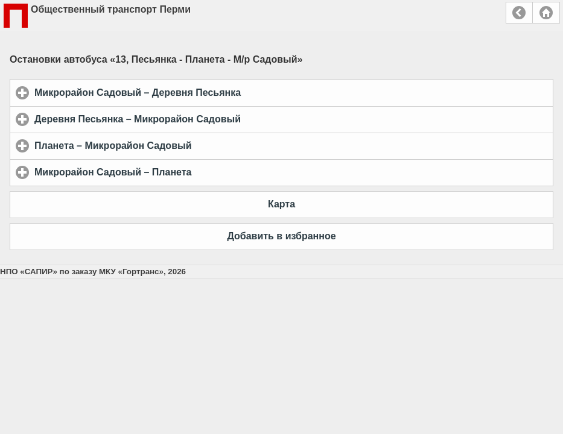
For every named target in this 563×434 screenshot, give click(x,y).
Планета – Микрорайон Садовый (169, 145)
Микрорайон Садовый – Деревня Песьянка (194, 92)
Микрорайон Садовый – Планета (169, 171)
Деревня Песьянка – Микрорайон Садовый (194, 118)
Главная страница (546, 13)
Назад (519, 13)
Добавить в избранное (281, 236)
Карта (281, 204)
